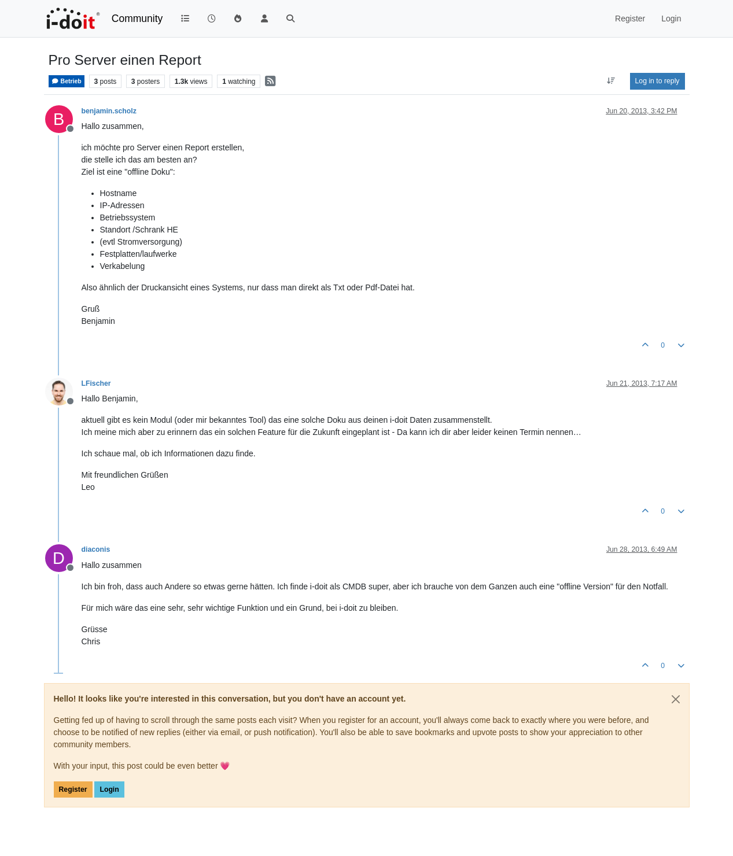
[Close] (675, 699)
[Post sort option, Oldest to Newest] (610, 81)
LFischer (96, 383)
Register (73, 789)
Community (137, 18)
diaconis (96, 549)
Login (109, 789)
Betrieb (66, 81)
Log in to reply (657, 81)
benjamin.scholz (109, 111)
